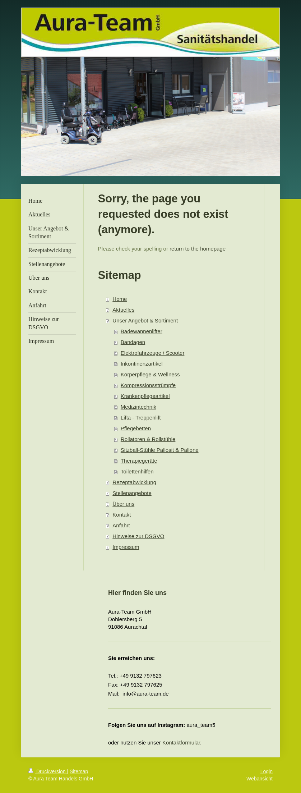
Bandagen (133, 342)
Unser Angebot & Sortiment (145, 320)
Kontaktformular (181, 742)
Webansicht (259, 778)
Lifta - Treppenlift (141, 417)
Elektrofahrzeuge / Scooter (153, 353)
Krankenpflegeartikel (145, 396)
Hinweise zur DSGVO (138, 536)
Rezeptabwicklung (134, 482)
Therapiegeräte (139, 461)
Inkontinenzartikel (142, 364)
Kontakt (121, 515)
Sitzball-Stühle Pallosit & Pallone (160, 450)
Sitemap (79, 771)
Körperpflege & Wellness (150, 374)
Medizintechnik (138, 407)
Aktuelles (123, 310)
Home (119, 299)
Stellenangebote (131, 493)
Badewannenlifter (141, 331)
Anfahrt (121, 525)
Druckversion (47, 771)
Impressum (125, 547)
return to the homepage (198, 249)
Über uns (123, 504)
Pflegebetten (136, 428)
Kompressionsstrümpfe (148, 385)
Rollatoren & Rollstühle (148, 439)
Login (266, 771)
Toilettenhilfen (137, 471)
